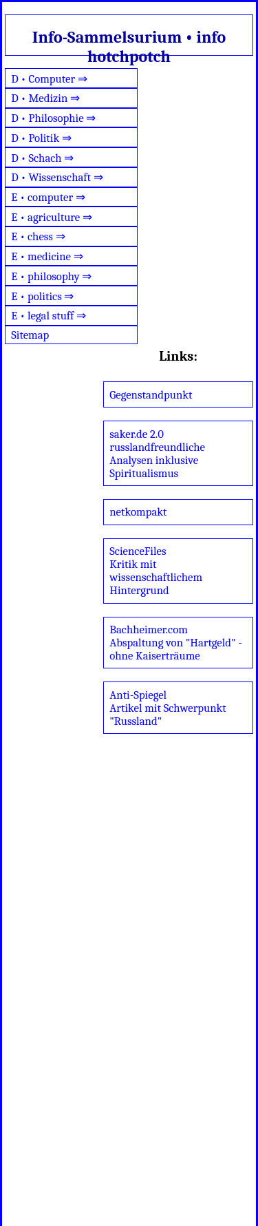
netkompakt (137, 511)
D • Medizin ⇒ (45, 98)
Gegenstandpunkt (150, 394)
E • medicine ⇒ (47, 256)
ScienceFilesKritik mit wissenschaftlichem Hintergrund (155, 571)
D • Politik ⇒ (41, 138)
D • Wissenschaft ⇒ (57, 177)
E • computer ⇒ (48, 197)
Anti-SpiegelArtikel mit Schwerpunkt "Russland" (167, 708)
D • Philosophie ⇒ (53, 118)
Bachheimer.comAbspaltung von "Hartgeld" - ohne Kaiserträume (175, 642)
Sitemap (30, 334)
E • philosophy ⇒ (51, 276)
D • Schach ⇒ (42, 158)
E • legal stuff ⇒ (48, 315)
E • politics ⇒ (42, 296)
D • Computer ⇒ (49, 78)
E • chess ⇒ (38, 236)
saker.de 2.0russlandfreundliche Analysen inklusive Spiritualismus (157, 453)
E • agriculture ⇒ (51, 217)
